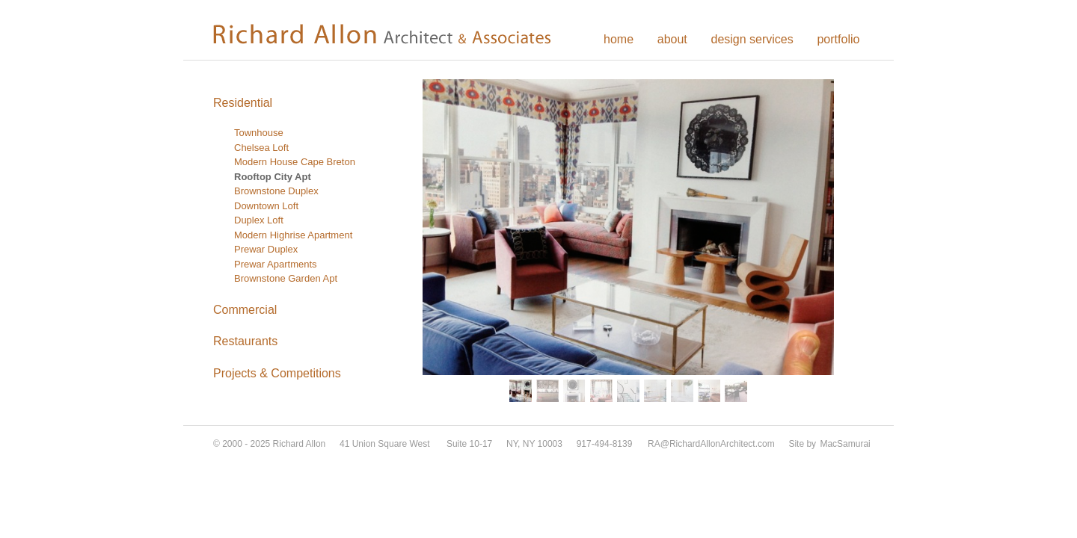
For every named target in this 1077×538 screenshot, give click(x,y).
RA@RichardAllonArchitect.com (711, 444)
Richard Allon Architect (392, 33)
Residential (242, 102)
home (618, 39)
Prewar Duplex (266, 249)
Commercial (245, 309)
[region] (628, 242)
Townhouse (258, 132)
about (672, 39)
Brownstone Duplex (276, 191)
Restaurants (245, 341)
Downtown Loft (266, 205)
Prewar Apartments (275, 264)
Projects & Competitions (277, 373)
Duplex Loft (258, 220)
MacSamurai (845, 444)
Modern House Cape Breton (294, 161)
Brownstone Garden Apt (285, 278)
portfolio (838, 39)
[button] (520, 391)
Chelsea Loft (261, 147)
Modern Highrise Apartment (293, 235)
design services (752, 39)
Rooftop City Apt (272, 176)
